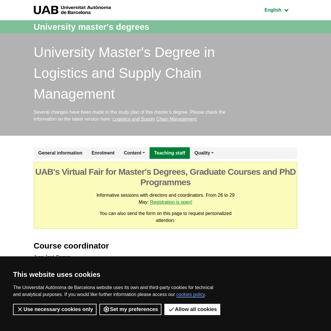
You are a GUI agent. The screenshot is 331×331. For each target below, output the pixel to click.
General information (60, 152)
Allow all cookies (192, 309)
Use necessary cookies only (55, 309)
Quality (202, 152)
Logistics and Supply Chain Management (154, 119)
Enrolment (103, 152)
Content (132, 152)
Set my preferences (130, 309)
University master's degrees (91, 27)
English (280, 9)
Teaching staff (169, 152)
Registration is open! (171, 202)
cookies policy (190, 294)
